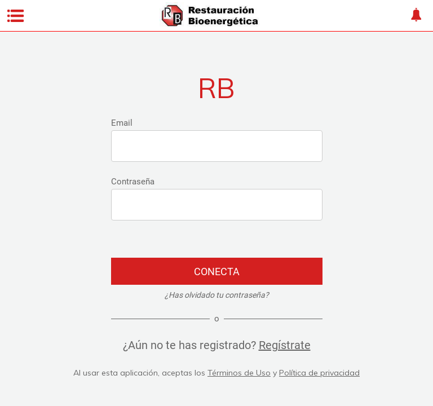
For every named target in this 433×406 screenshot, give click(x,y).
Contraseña (132, 181)
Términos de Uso (239, 373)
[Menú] (15, 15)
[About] (416, 15)
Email (121, 123)
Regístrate (285, 345)
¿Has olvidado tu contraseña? (217, 294)
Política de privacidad (319, 373)
